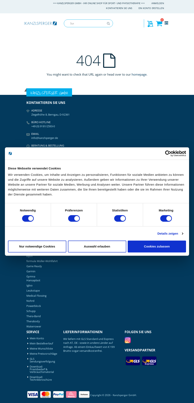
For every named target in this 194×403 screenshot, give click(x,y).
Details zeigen (167, 233)
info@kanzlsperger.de (44, 138)
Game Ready (34, 266)
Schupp (31, 311)
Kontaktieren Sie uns (119, 8)
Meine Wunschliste (41, 348)
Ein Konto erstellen (151, 8)
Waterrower (33, 326)
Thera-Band (33, 316)
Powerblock (33, 306)
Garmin (30, 271)
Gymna (30, 276)
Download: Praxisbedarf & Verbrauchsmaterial (42, 369)
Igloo (29, 285)
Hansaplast (33, 280)
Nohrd (30, 301)
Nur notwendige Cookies (37, 246)
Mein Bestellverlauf (41, 343)
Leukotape (33, 290)
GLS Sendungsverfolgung (42, 360)
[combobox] (88, 23)
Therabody (33, 321)
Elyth (29, 256)
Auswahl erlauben (97, 246)
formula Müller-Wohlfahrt (42, 261)
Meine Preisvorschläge (43, 353)
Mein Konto (37, 338)
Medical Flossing (36, 295)
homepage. (139, 74)
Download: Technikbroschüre (41, 378)
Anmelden (157, 3)
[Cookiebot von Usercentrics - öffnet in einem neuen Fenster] (168, 153)
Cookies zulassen (157, 246)
